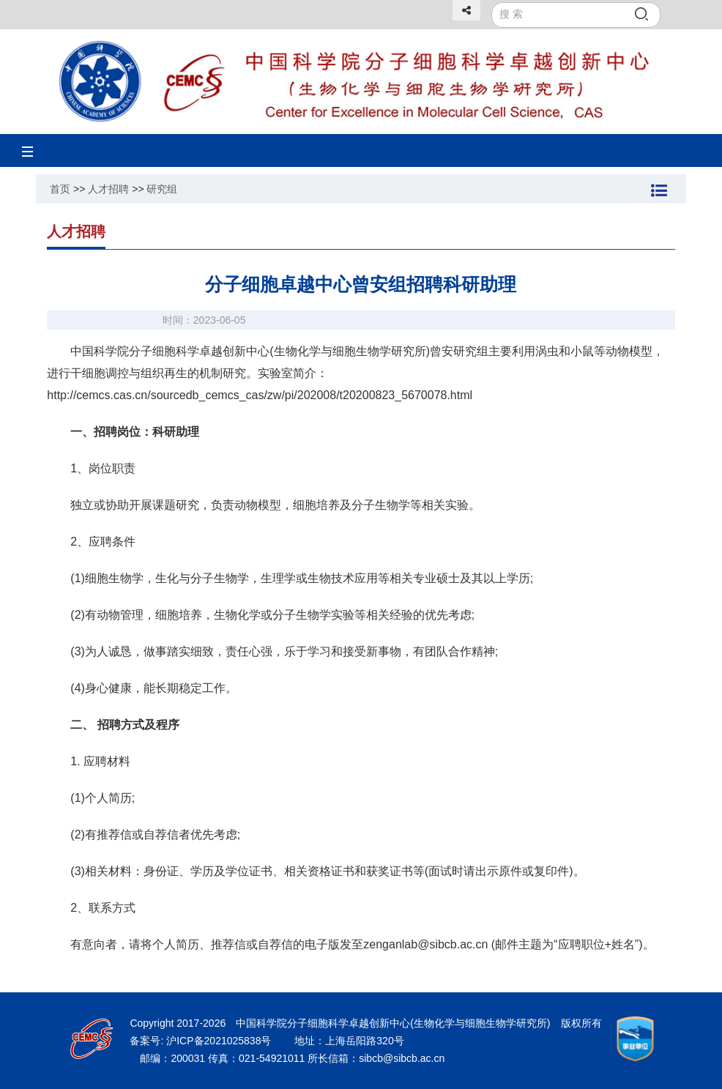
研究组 (161, 189)
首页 (60, 189)
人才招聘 (108, 189)
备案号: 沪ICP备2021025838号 (202, 1041)
